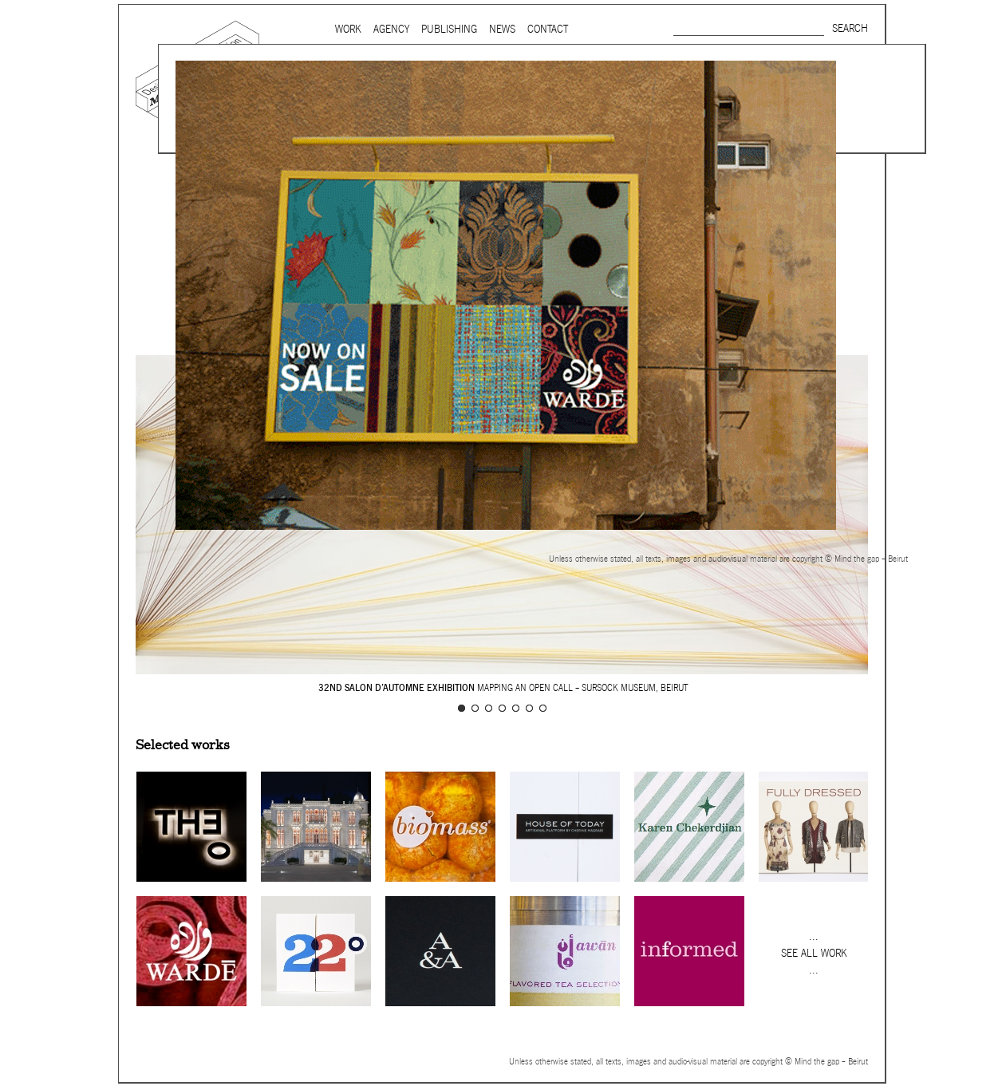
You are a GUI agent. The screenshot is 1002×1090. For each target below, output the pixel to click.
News (502, 29)
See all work (814, 953)
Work (348, 29)
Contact (547, 29)
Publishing (449, 29)
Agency (391, 29)
